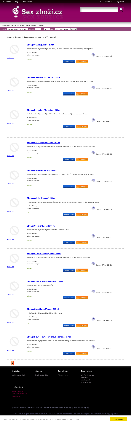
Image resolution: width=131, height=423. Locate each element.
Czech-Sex (23, 394)
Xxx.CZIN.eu (15, 394)
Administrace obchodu (18, 375)
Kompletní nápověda (41, 375)
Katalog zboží (27, 2)
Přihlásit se (108, 2)
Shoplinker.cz (16, 396)
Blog (16, 2)
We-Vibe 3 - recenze (87, 375)
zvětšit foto (10, 58)
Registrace (120, 2)
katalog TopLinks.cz (18, 391)
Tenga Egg (84, 377)
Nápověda (7, 2)
